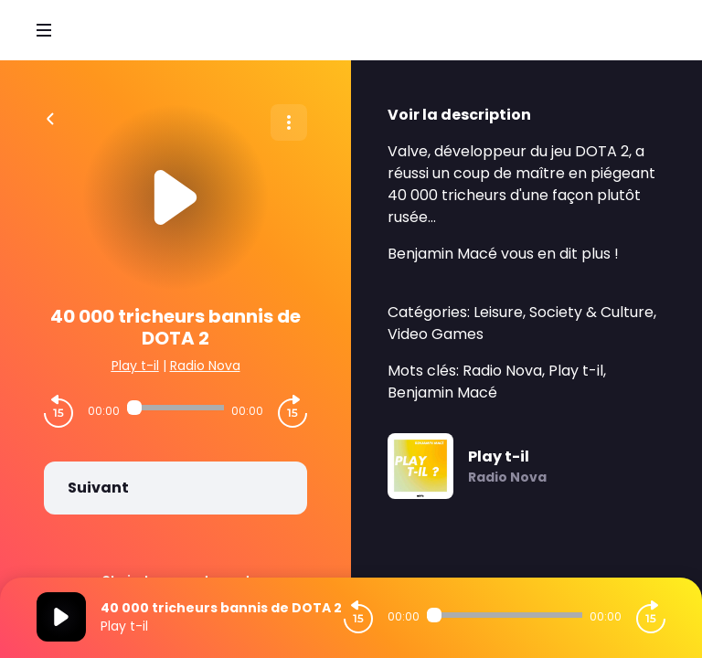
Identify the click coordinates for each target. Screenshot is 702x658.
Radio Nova (205, 365)
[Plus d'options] (289, 122)
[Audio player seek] (175, 407)
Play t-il (135, 365)
